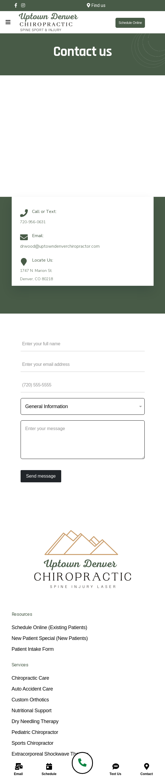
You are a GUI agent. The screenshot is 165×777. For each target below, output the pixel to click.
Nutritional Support (31, 710)
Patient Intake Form (33, 649)
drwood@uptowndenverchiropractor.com (60, 246)
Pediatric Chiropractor (35, 732)
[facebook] (15, 5)
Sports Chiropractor (32, 743)
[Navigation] (2, 22)
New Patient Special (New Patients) (50, 638)
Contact (147, 774)
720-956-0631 (33, 222)
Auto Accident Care (32, 689)
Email (18, 774)
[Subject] (83, 406)
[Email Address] (83, 364)
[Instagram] (23, 5)
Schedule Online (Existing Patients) (49, 627)
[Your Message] (83, 439)
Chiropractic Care (30, 678)
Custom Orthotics (30, 699)
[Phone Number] (83, 385)
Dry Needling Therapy (35, 721)
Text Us (115, 774)
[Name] (83, 343)
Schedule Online (130, 23)
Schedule (49, 774)
